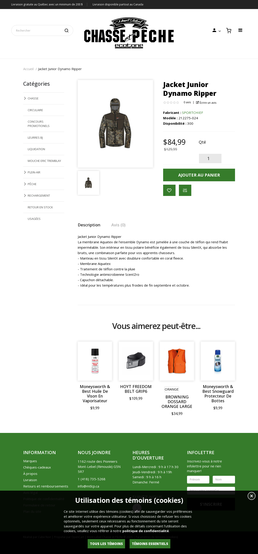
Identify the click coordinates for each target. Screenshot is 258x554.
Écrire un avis (206, 103)
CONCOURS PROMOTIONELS (39, 124)
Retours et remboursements (45, 486)
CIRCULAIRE (35, 110)
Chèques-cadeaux (37, 467)
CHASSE (33, 98)
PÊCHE (32, 184)
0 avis (187, 102)
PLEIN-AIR (34, 172)
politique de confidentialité (145, 531)
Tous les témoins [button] (106, 543)
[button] (251, 496)
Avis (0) (118, 225)
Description (89, 225)
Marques (30, 461)
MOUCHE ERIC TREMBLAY (44, 161)
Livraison (30, 480)
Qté (202, 142)
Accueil (28, 69)
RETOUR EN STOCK (40, 207)
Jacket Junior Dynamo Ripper (60, 69)
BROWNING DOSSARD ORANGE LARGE (177, 402)
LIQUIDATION (36, 149)
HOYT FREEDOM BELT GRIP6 (136, 389)
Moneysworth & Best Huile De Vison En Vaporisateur (95, 393)
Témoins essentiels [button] (150, 543)
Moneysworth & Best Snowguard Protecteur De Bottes (218, 393)
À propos (30, 473)
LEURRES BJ (35, 138)
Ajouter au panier (199, 175)
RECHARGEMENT (39, 195)
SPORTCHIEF (192, 112)
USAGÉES (34, 219)
